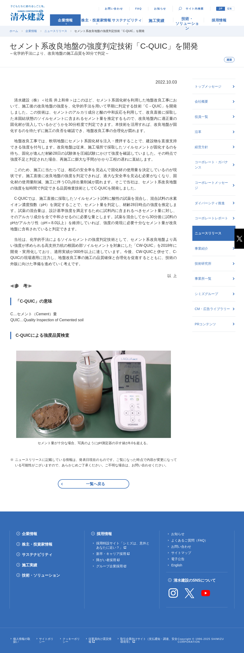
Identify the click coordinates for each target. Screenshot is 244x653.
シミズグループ (206, 294)
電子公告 (177, 559)
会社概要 (201, 101)
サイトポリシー (46, 640)
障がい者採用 (106, 560)
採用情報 (104, 534)
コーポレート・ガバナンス (211, 164)
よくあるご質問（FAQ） (189, 540)
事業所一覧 (203, 278)
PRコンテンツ (205, 324)
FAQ (138, 8)
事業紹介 (201, 248)
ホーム (14, 31)
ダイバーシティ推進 (210, 203)
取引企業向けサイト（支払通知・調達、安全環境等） (148, 640)
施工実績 (29, 565)
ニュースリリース (55, 31)
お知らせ (160, 8)
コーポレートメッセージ (211, 185)
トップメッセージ (208, 86)
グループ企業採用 (109, 566)
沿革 (198, 132)
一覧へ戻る (95, 484)
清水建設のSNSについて (195, 580)
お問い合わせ (114, 8)
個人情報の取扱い (21, 640)
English (176, 565)
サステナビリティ (37, 555)
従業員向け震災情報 (100, 640)
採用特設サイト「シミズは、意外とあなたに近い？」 (122, 545)
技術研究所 (203, 263)
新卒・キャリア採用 (111, 554)
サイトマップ (181, 553)
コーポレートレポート (211, 218)
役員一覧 (201, 117)
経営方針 (201, 147)
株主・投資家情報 (37, 544)
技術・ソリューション (41, 575)
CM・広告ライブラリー (212, 309)
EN (229, 8)
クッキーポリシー (71, 640)
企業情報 (31, 31)
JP (221, 8)
